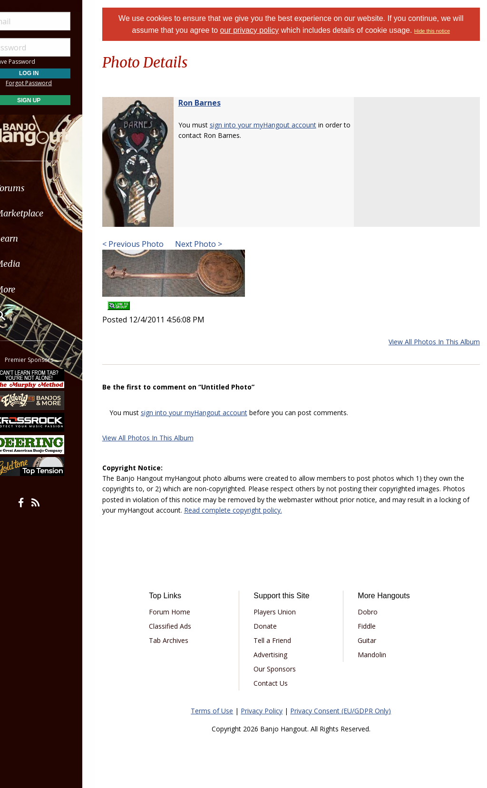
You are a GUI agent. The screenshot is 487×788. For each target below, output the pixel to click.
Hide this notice (438, 31)
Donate (273, 626)
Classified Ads (181, 626)
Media (32, 263)
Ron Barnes (211, 102)
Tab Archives (180, 640)
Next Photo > (209, 244)
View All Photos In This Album (434, 341)
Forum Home (181, 611)
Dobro (372, 611)
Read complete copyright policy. (253, 510)
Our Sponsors (283, 668)
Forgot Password (53, 83)
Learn (31, 238)
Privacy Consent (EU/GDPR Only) (346, 710)
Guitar (371, 640)
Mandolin (376, 654)
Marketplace (44, 213)
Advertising (278, 654)
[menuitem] (53, 188)
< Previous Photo (144, 244)
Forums (34, 188)
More (30, 289)
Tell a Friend (280, 640)
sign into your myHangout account (275, 124)
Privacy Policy (268, 710)
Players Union (283, 611)
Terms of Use (218, 710)
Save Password (36, 62)
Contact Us (279, 683)
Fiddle (371, 626)
